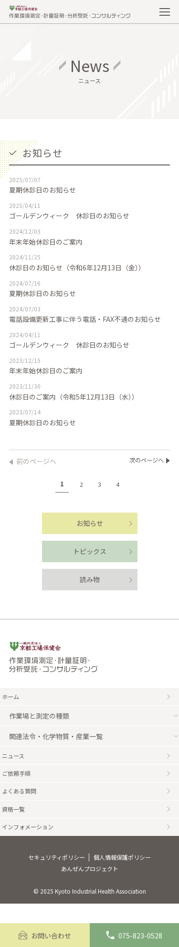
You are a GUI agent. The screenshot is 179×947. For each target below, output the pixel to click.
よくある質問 (89, 800)
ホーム (89, 698)
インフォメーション (89, 841)
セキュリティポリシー (51, 874)
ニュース (89, 759)
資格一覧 (89, 821)
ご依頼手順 (89, 780)
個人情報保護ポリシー (127, 874)
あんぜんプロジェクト (89, 888)
